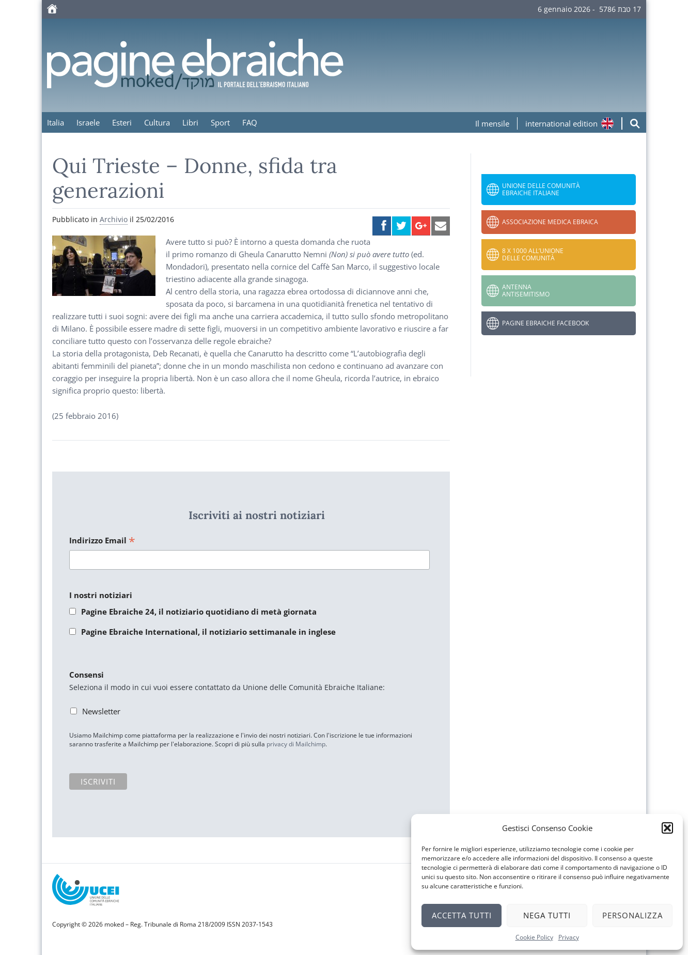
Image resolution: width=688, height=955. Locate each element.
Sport (220, 122)
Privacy (568, 937)
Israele (88, 122)
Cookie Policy (534, 937)
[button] (667, 828)
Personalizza (632, 915)
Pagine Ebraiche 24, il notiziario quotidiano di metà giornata (199, 611)
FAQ (249, 122)
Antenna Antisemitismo (526, 291)
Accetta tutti (462, 915)
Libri (190, 122)
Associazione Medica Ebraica (550, 221)
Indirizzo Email (102, 541)
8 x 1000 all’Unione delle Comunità (533, 254)
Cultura (157, 122)
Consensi (86, 674)
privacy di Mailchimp (296, 744)
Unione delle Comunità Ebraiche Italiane (541, 189)
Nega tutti (547, 915)
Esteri (122, 122)
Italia (55, 122)
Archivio (114, 219)
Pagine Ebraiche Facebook (545, 323)
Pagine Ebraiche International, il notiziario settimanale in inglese (208, 632)
